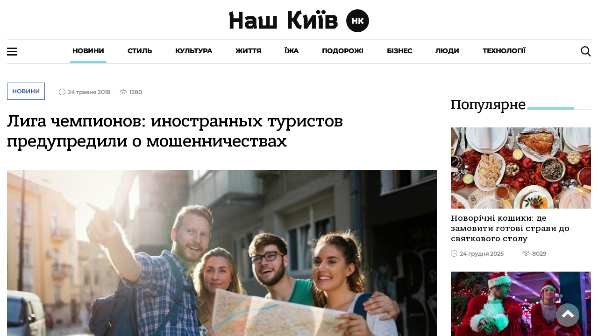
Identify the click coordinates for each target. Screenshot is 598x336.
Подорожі (342, 51)
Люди (447, 51)
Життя (248, 51)
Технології (504, 51)
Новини (88, 51)
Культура (193, 51)
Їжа (292, 51)
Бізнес (399, 51)
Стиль (140, 51)
